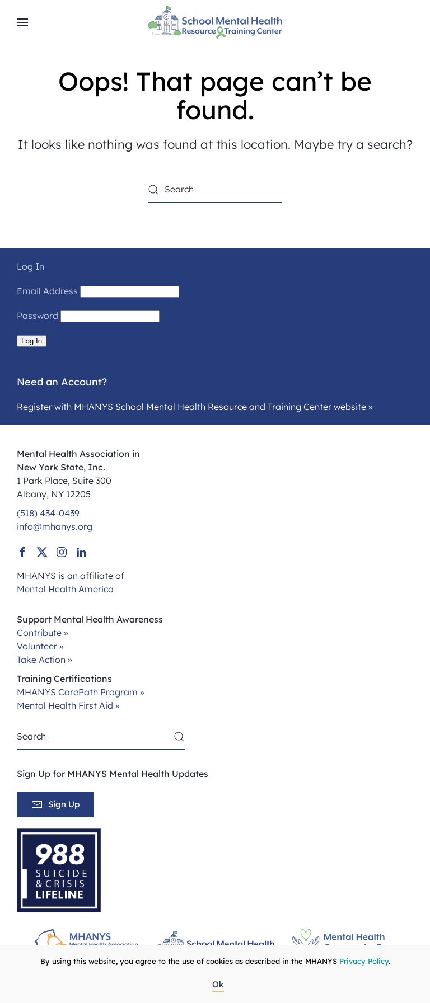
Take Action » (44, 659)
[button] (22, 22)
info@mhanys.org (54, 526)
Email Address (47, 290)
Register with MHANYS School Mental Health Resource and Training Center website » (195, 406)
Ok (218, 984)
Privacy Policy (364, 961)
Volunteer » (40, 646)
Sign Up (55, 804)
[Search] (215, 189)
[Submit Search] (179, 736)
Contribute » (42, 632)
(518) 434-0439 (48, 513)
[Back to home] (215, 22)
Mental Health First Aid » (68, 705)
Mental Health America (65, 589)
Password (37, 315)
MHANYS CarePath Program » (80, 692)
